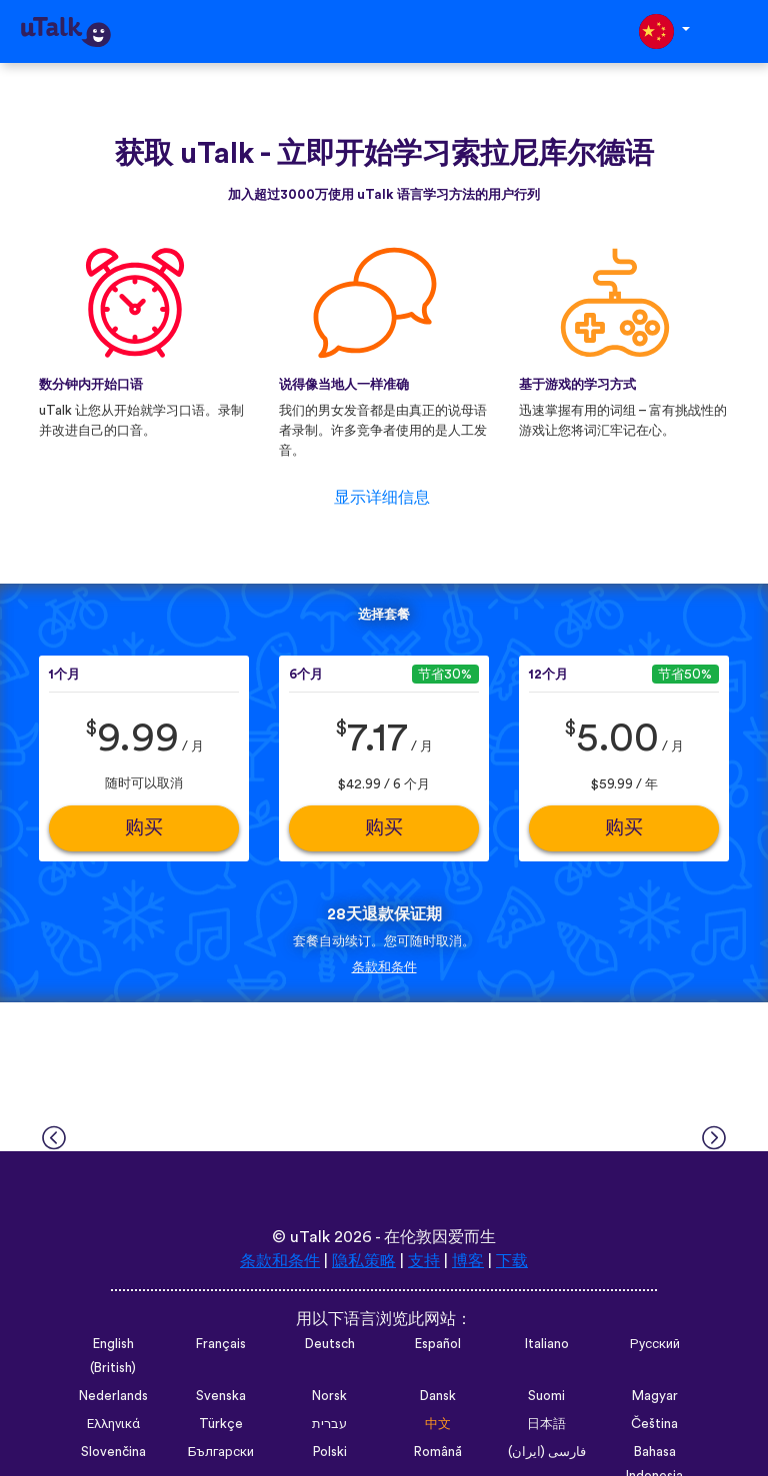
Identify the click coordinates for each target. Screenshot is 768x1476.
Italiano (547, 1344)
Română (438, 1452)
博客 (468, 1261)
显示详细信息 (382, 498)
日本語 (546, 1424)
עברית (329, 1424)
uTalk (310, 1237)
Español (438, 1344)
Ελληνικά (113, 1424)
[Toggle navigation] (739, 31)
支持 (424, 1261)
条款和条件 (384, 967)
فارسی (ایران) (547, 1452)
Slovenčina (113, 1452)
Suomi (546, 1396)
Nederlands (113, 1396)
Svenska (221, 1396)
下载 (512, 1261)
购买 (144, 827)
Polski (330, 1452)
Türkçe (221, 1424)
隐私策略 (364, 1261)
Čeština (654, 1424)
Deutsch (330, 1344)
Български (221, 1452)
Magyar (655, 1396)
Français (221, 1344)
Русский (655, 1344)
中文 (438, 1424)
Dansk (438, 1396)
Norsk (329, 1396)
